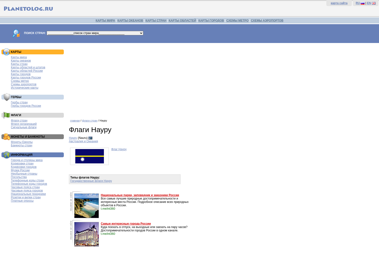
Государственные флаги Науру (91, 181)
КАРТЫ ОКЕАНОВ (130, 20)
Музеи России (20, 170)
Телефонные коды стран (27, 180)
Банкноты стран (21, 145)
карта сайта (339, 3)
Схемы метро (20, 81)
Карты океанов (21, 60)
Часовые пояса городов (27, 190)
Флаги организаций (24, 124)
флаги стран (89, 120)
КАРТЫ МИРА (105, 20)
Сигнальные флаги (23, 127)
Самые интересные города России (126, 223)
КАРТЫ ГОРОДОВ (211, 20)
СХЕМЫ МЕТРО (237, 20)
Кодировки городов (23, 167)
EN (369, 3)
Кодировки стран (22, 163)
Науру (73, 138)
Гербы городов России (26, 105)
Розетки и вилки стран (26, 197)
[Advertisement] (223, 79)
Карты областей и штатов (28, 67)
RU (358, 3)
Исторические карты (24, 87)
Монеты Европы (22, 142)
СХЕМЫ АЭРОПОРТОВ (267, 20)
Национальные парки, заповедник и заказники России (140, 195)
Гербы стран (19, 102)
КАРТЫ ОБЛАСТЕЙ (182, 20)
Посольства (19, 177)
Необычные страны (24, 173)
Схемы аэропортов (23, 84)
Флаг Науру (119, 149)
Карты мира (19, 57)
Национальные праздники (28, 194)
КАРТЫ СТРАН (156, 20)
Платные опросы (22, 200)
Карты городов (20, 74)
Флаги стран (19, 120)
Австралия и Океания (83, 141)
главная (75, 120)
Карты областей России (27, 70)
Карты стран (19, 64)
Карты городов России (26, 77)
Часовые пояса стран (25, 187)
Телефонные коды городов (29, 184)
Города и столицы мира (27, 160)
